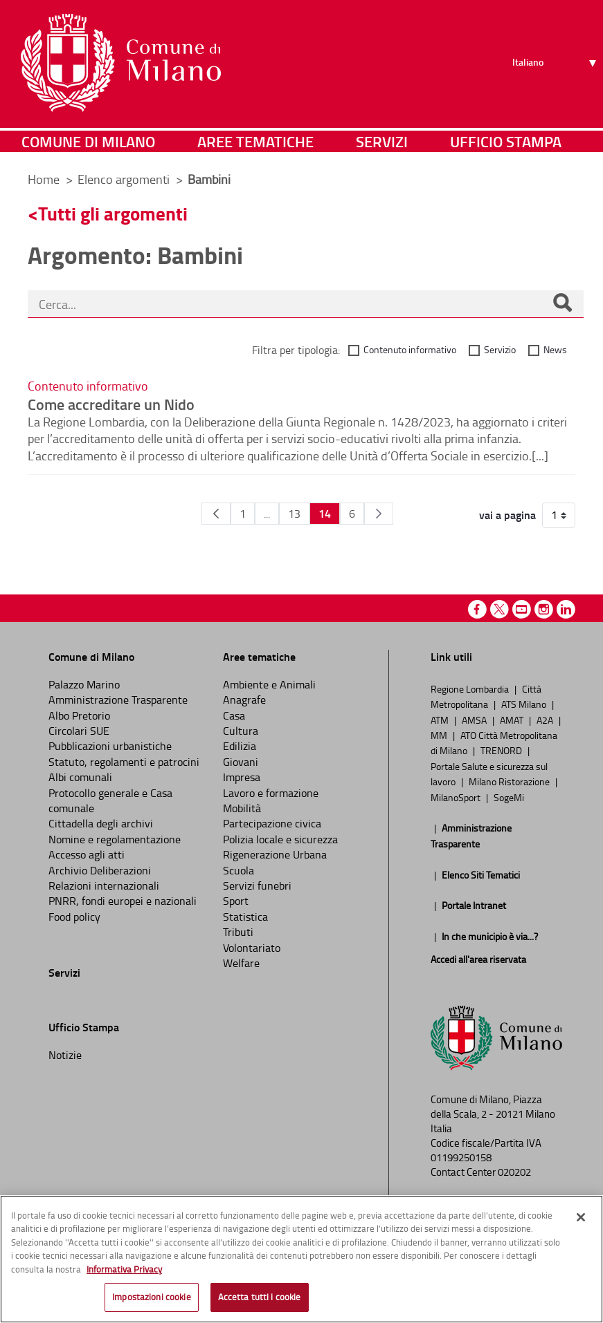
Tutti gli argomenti (113, 213)
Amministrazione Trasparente (118, 699)
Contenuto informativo (409, 349)
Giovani (240, 761)
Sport (236, 900)
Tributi (238, 931)
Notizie (65, 1054)
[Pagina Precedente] (216, 514)
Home (44, 179)
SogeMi (509, 797)
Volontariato (251, 947)
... (267, 513)
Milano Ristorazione (510, 781)
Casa (234, 715)
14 (324, 513)
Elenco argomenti (125, 179)
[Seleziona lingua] (556, 63)
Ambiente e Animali (269, 684)
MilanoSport (457, 797)
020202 (514, 1172)
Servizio (500, 349)
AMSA (475, 719)
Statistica (245, 916)
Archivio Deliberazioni (99, 870)
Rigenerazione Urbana (275, 854)
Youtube (521, 609)
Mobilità (242, 808)
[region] (301, 1259)
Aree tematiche (255, 141)
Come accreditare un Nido (111, 404)
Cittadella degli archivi (100, 823)
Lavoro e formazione (270, 792)
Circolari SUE (78, 730)
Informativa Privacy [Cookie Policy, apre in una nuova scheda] (124, 1269)
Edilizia (239, 745)
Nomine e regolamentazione (114, 839)
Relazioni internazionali (103, 885)
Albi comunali (80, 777)
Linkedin (566, 609)
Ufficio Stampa (505, 141)
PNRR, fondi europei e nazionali (122, 900)
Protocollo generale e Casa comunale (110, 800)
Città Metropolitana (486, 696)
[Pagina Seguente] (378, 514)
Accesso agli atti (86, 854)
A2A (546, 719)
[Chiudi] (581, 1217)
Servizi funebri (257, 885)
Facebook (477, 609)
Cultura (240, 730)
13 (294, 513)
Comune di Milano (88, 141)
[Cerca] (562, 304)
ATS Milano (524, 704)
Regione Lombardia (471, 688)
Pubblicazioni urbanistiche (110, 745)
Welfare (241, 962)
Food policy (74, 916)
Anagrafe (244, 699)
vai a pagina (507, 515)
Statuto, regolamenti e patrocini (123, 761)
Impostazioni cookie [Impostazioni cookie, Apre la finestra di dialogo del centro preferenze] (151, 1297)
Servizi (382, 141)
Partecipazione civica (272, 823)
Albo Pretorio (79, 715)
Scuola (238, 870)
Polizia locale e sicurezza (280, 839)
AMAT (512, 719)
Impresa (241, 777)
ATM (441, 719)
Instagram (543, 609)
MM (440, 735)
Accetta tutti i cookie (259, 1297)
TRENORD (502, 750)
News (555, 349)
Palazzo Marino (84, 684)
